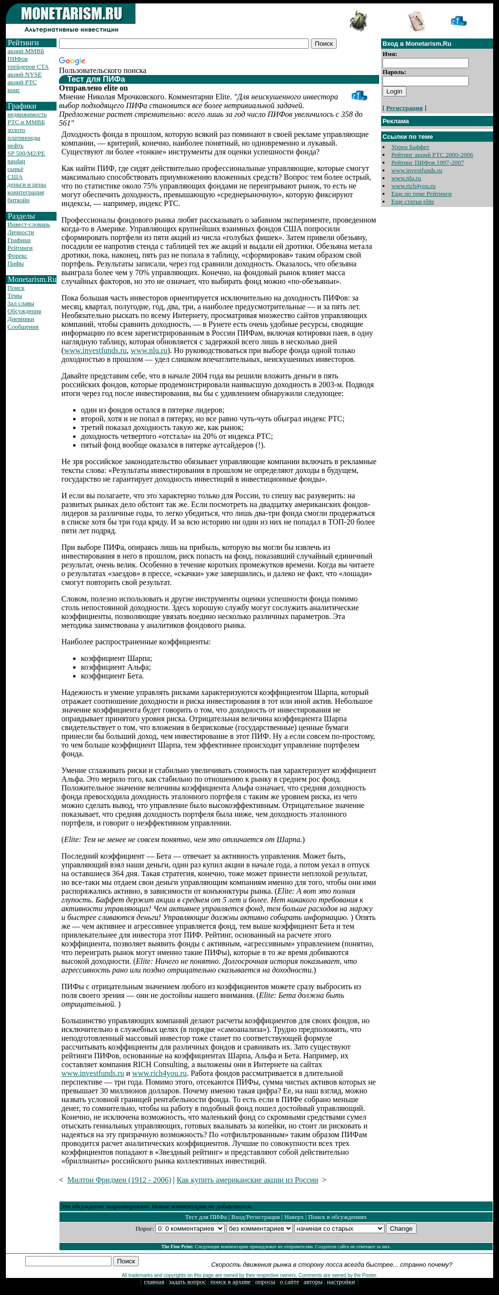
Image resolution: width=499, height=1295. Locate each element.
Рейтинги (20, 247)
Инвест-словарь (28, 224)
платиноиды (23, 137)
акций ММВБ (25, 51)
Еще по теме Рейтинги (421, 193)
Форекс (17, 255)
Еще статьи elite (412, 201)
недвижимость (27, 114)
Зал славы (20, 303)
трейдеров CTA (28, 66)
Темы (14, 295)
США (14, 176)
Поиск (15, 287)
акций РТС (22, 82)
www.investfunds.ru (95, 350)
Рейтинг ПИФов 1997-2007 (427, 162)
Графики (19, 240)
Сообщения (22, 326)
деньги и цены (26, 184)
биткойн (18, 200)
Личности (20, 232)
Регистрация (404, 108)
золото (16, 129)
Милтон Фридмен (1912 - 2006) (119, 1180)
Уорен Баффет (410, 146)
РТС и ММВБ (26, 122)
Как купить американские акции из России (248, 1180)
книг (13, 90)
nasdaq (16, 161)
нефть (15, 145)
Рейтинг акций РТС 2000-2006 (432, 154)
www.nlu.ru (149, 350)
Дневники (20, 318)
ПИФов (17, 58)
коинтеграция (25, 192)
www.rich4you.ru (159, 1073)
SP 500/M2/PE (26, 153)
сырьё (15, 168)
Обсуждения (24, 311)
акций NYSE (24, 74)
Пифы (15, 263)
